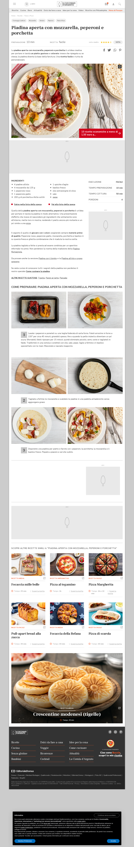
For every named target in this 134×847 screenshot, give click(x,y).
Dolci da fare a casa (52, 10)
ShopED (22, 778)
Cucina (23, 10)
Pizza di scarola (100, 634)
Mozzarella (32, 21)
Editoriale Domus (78, 775)
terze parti (47, 823)
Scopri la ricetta (38, 591)
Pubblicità (14, 778)
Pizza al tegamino (62, 584)
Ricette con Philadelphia (96, 10)
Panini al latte (52, 278)
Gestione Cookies (107, 784)
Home (13, 16)
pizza (28, 223)
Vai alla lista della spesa (63, 204)
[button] (104, 50)
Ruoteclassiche (56, 775)
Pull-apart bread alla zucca (26, 635)
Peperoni (51, 21)
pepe (55, 197)
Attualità (38, 10)
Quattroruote (45, 775)
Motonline (66, 775)
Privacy (77, 784)
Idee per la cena (70, 10)
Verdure (42, 21)
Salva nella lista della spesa (28, 204)
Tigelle (41, 278)
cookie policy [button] (81, 821)
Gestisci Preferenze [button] (25, 841)
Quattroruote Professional (112, 775)
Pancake (63, 278)
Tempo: (20, 591)
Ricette (15, 10)
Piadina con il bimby (47, 258)
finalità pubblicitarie (26, 827)
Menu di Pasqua (115, 10)
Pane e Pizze (29, 16)
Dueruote (21, 775)
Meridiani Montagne (32, 775)
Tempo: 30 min (67, 720)
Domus (14, 775)
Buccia (116, 752)
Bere (30, 10)
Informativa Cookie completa (90, 784)
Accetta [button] (113, 841)
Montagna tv (89, 775)
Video (81, 10)
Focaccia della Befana (65, 634)
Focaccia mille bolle (25, 584)
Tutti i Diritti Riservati (66, 784)
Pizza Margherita (101, 584)
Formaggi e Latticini (19, 21)
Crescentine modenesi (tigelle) (67, 714)
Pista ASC (98, 775)
